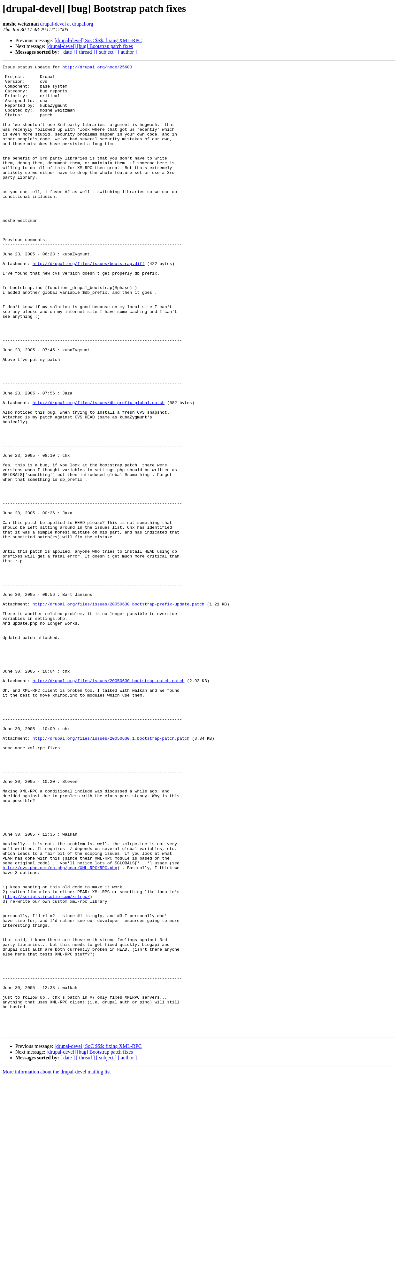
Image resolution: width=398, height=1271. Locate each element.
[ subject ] (106, 52)
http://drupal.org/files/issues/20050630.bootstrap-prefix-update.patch (118, 712)
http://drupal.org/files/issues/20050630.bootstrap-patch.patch (109, 804)
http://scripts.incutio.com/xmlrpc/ (47, 1063)
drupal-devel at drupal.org (66, 24)
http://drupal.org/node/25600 (97, 68)
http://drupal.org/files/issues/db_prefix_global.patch (99, 470)
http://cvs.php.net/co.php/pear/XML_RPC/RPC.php (60, 1029)
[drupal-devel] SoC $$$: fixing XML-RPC (98, 40)
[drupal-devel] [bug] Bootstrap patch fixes (90, 46)
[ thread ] (85, 52)
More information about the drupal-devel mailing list (57, 1265)
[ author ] (127, 52)
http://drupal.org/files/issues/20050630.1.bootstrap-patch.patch (111, 873)
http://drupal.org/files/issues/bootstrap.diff (89, 304)
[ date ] (67, 52)
